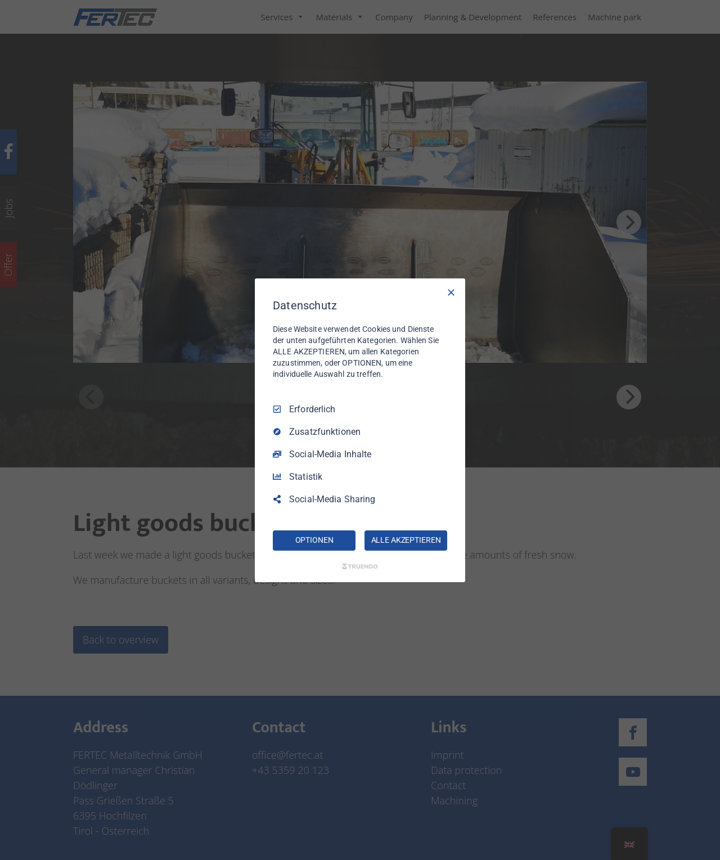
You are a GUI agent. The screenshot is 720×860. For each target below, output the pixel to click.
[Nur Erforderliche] (451, 292)
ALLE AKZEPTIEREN (406, 539)
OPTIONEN (314, 539)
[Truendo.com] (360, 566)
